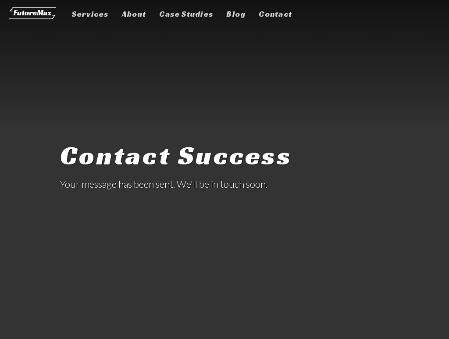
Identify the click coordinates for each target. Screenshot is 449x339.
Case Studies (186, 14)
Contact (275, 14)
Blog (236, 14)
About (134, 14)
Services (90, 14)
